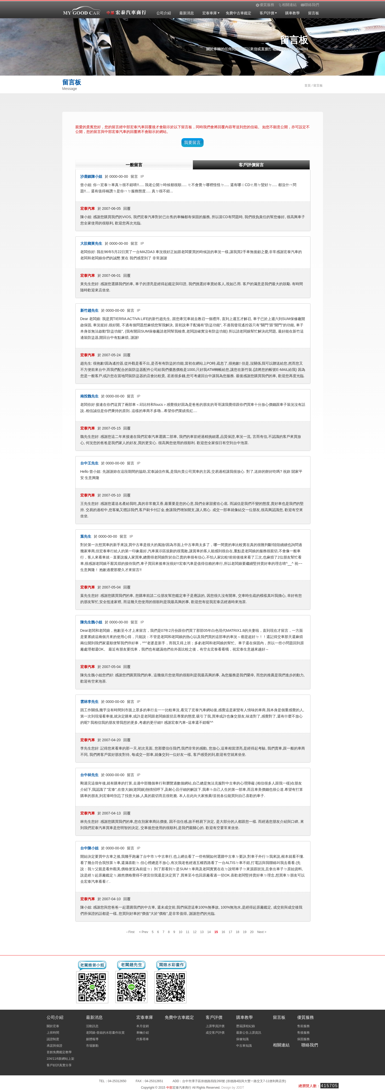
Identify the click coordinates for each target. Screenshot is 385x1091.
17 (230, 932)
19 (244, 932)
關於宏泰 (53, 1026)
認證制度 (53, 1039)
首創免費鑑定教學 (59, 1052)
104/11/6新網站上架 (61, 1059)
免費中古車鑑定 (238, 13)
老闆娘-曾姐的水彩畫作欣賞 (105, 1032)
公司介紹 (163, 13)
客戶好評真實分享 (59, 1065)
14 (209, 932)
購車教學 (292, 13)
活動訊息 (92, 1026)
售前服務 (303, 1026)
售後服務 (303, 1032)
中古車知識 (244, 1045)
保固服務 (303, 1039)
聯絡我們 (309, 1045)
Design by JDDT (232, 1087)
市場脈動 (92, 1045)
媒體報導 (92, 1039)
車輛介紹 (142, 1032)
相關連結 (281, 1045)
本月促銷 (142, 1026)
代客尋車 (142, 1039)
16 (223, 932)
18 (237, 932)
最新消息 (186, 13)
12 (194, 932)
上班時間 (53, 1032)
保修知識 (242, 1039)
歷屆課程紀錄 (245, 1026)
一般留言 (134, 165)
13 (202, 932)
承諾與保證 (54, 1045)
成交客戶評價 (215, 1032)
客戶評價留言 (251, 165)
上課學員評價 (215, 1026)
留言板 (313, 13)
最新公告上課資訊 (248, 1032)
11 (187, 932)
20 (251, 932)
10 (180, 932)
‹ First (130, 932)
